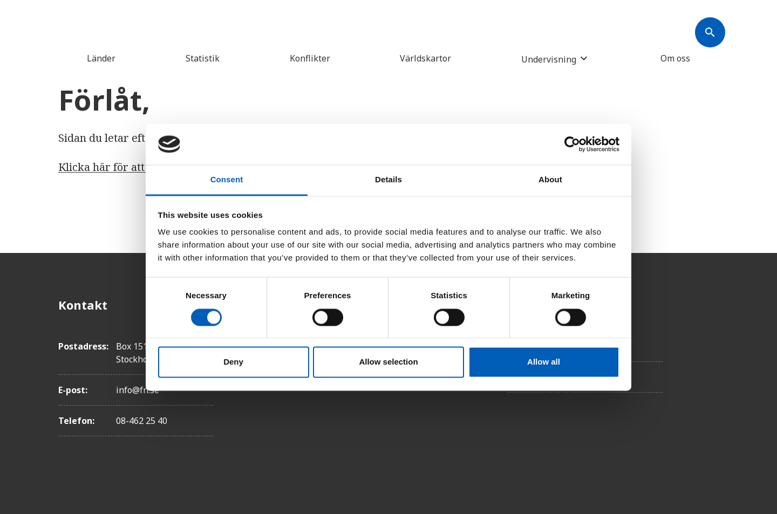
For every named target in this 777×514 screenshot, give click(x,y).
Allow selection (388, 362)
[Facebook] (710, 304)
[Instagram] (710, 365)
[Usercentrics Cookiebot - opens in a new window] (572, 144)
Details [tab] (388, 179)
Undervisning (548, 59)
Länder (101, 58)
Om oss (675, 58)
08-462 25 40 (141, 421)
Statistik (203, 58)
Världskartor (425, 58)
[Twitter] (710, 335)
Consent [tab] (226, 179)
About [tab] (550, 179)
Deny (233, 362)
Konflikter (310, 58)
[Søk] (710, 32)
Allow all (543, 362)
